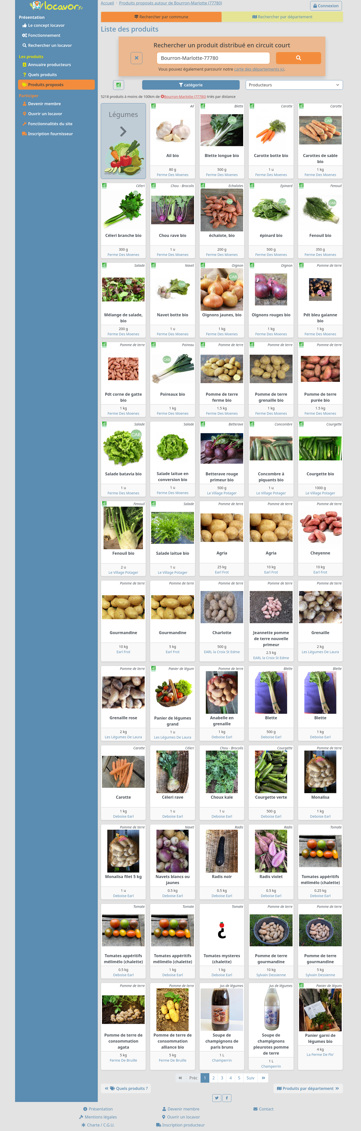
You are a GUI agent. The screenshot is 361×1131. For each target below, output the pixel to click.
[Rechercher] (298, 58)
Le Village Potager (222, 493)
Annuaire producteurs (46, 64)
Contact (263, 1109)
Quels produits (39, 74)
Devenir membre (41, 103)
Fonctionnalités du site (47, 123)
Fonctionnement (41, 35)
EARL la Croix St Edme (222, 651)
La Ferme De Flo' (320, 1054)
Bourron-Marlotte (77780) (183, 96)
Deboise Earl (222, 737)
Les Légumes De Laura (320, 651)
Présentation (98, 1109)
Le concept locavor (43, 25)
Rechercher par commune (161, 17)
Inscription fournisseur (47, 133)
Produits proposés (42, 84)
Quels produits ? (126, 1088)
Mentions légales (98, 1117)
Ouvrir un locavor (42, 113)
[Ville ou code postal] (213, 58)
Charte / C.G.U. (98, 1125)
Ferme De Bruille (123, 1060)
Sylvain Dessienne (271, 974)
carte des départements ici (259, 69)
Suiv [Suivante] (250, 1078)
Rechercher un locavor (47, 45)
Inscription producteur (180, 1125)
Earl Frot (222, 572)
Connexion (326, 6)
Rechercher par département (282, 17)
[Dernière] (262, 1078)
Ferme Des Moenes (172, 174)
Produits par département (308, 1088)
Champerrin (222, 1060)
